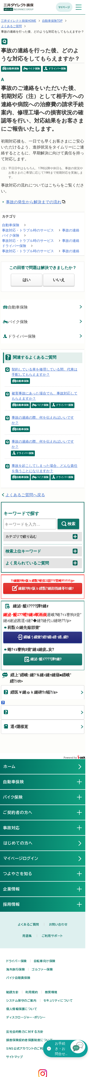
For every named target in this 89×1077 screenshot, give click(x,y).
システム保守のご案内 (21, 1000)
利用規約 (31, 992)
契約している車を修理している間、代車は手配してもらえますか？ (44, 371)
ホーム (9, 766)
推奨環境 (51, 992)
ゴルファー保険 (42, 969)
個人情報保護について (21, 1008)
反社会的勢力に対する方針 (25, 1031)
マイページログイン (20, 858)
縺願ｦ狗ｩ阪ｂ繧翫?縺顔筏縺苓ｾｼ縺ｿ (46, 588)
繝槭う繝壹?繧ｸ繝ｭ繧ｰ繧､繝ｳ (45, 637)
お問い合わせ (58, 924)
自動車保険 (10, 225)
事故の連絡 (70, 230)
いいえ (59, 279)
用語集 (27, 935)
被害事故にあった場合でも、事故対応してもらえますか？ (44, 395)
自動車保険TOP (52, 20)
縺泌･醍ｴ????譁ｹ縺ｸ (46, 659)
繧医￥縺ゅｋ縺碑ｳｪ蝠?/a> (34, 692)
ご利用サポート (52, 935)
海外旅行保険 (15, 969)
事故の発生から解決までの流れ (33, 202)
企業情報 (15, 889)
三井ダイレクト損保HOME (18, 20)
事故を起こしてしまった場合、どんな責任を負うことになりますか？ (44, 468)
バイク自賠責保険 (18, 977)
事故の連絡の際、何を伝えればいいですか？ (43, 420)
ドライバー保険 (14, 246)
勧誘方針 (12, 992)
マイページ (64, 7)
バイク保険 (10, 235)
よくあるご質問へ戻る (25, 495)
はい (26, 279)
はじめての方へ (18, 843)
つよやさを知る (22, 873)
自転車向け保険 (44, 960)
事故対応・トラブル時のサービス (28, 230)
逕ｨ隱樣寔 (19, 726)
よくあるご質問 (11, 26)
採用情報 (15, 904)
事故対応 (15, 827)
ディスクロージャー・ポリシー (26, 1017)
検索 (71, 523)
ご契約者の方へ (22, 812)
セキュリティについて (58, 1000)
